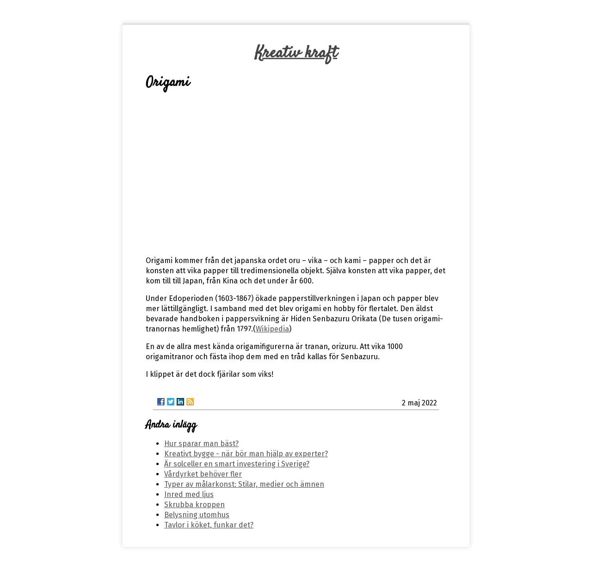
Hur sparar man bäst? (201, 443)
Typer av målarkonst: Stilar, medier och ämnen (244, 484)
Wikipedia (272, 329)
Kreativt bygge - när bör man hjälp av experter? (246, 453)
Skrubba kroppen (194, 504)
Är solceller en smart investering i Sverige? (236, 464)
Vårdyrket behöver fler (203, 474)
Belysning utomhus (196, 514)
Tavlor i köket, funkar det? (208, 525)
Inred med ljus (189, 494)
